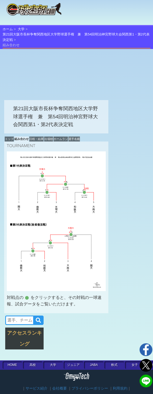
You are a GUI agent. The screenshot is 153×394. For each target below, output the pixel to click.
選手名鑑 (74, 138)
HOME (12, 365)
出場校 (48, 138)
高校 (33, 365)
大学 (21, 29)
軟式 (114, 365)
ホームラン (61, 138)
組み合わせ (21, 138)
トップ (9, 138)
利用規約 (120, 388)
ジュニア (73, 365)
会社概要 (59, 388)
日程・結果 (36, 138)
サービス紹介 (37, 388)
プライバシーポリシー (90, 388)
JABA (94, 365)
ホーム (8, 29)
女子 (135, 365)
